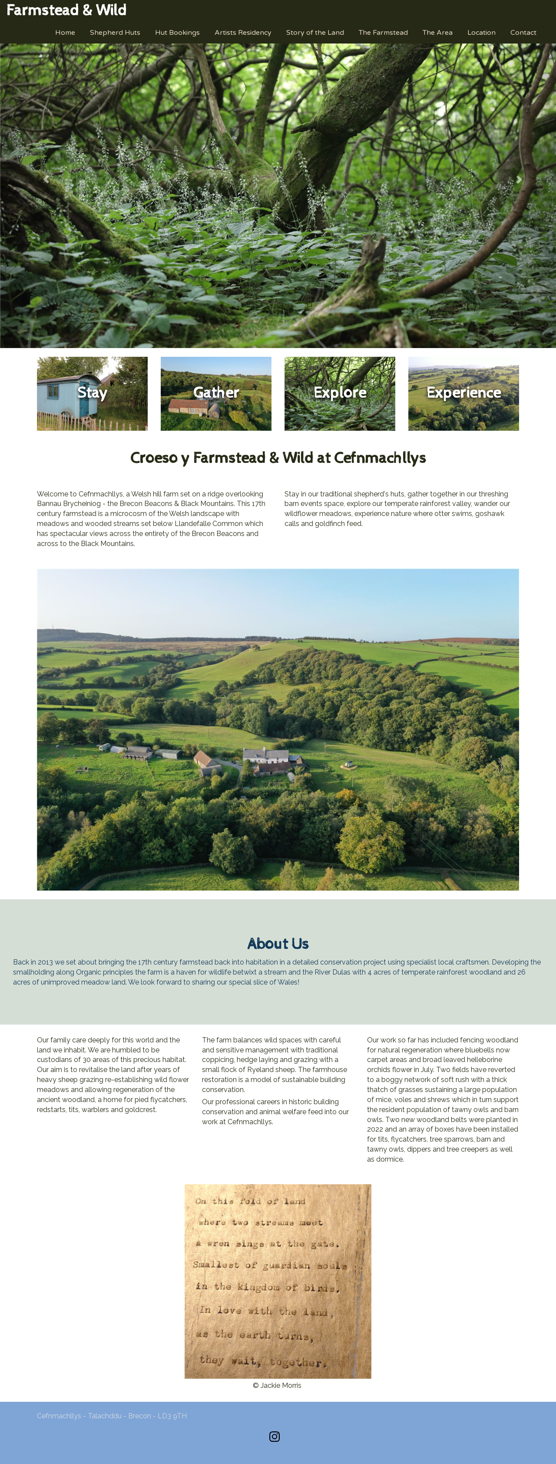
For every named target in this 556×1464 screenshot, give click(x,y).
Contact (523, 32)
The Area (438, 32)
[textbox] (67, 11)
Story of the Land (315, 32)
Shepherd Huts (115, 32)
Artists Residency (243, 32)
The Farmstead (383, 32)
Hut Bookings (177, 32)
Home (65, 32)
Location (481, 32)
